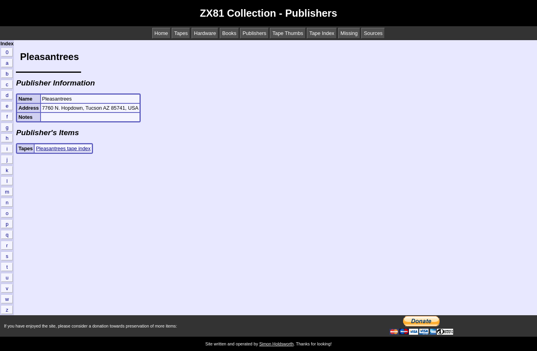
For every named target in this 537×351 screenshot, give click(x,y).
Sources (373, 33)
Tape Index (321, 33)
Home (161, 33)
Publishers (254, 33)
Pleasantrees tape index (63, 148)
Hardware (205, 33)
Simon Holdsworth (276, 343)
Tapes (181, 33)
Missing (349, 33)
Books (229, 33)
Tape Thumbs (287, 33)
